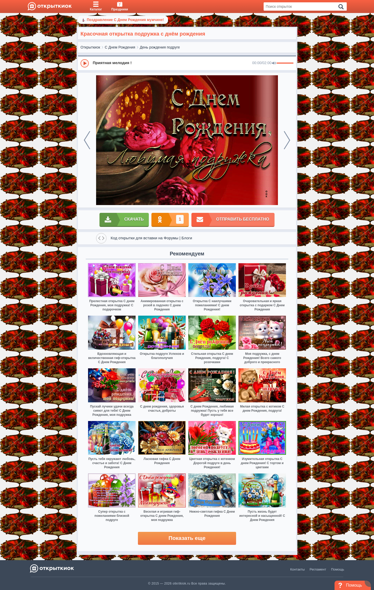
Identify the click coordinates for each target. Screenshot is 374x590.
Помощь (337, 569)
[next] (287, 140)
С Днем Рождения (120, 47)
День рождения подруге (160, 47)
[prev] (87, 140)
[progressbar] (285, 63)
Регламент (318, 569)
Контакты (297, 569)
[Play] (85, 63)
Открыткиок (90, 47)
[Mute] (274, 63)
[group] (187, 63)
